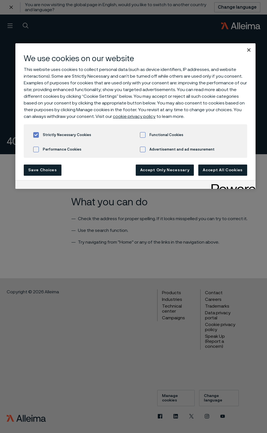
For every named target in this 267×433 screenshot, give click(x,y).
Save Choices (42, 170)
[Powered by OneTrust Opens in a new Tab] (231, 185)
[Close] (249, 50)
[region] (135, 116)
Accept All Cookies (223, 170)
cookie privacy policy (134, 116)
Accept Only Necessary (165, 170)
